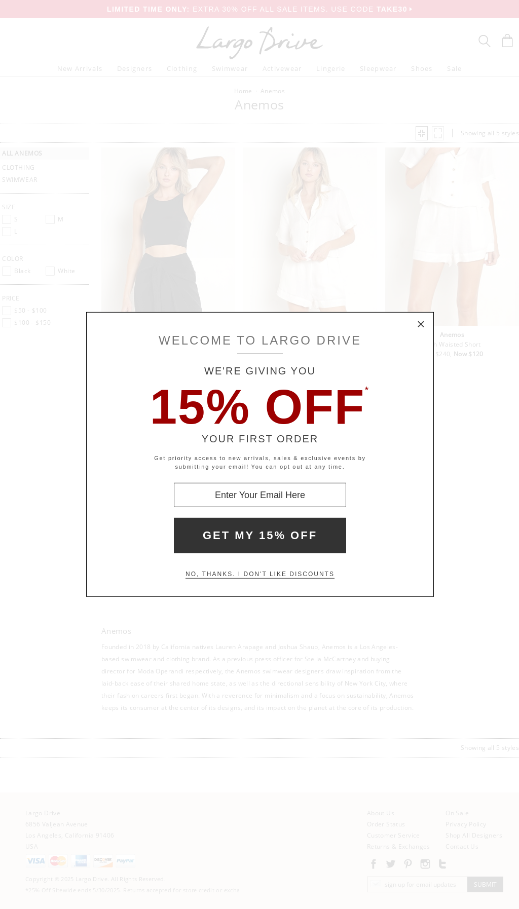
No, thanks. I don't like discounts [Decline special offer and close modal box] (260, 574)
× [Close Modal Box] (421, 325)
